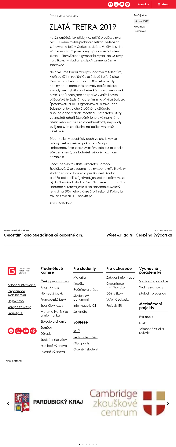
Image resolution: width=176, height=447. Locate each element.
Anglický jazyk (51, 287)
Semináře (80, 311)
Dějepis (46, 333)
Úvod (53, 15)
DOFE (143, 323)
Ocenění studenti (85, 349)
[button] (8, 403)
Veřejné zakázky (19, 307)
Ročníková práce (85, 289)
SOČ (76, 331)
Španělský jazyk (52, 305)
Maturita (79, 277)
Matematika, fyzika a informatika (54, 313)
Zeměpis (47, 327)
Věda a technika (85, 337)
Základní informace (22, 285)
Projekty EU (15, 313)
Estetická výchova (54, 346)
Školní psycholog (151, 287)
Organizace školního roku (17, 293)
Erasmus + (146, 317)
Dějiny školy (16, 301)
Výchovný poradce (153, 281)
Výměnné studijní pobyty (151, 331)
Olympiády (81, 343)
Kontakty (143, 4)
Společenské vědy (54, 340)
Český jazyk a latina (55, 281)
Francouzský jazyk (53, 299)
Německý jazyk (52, 293)
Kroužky (78, 283)
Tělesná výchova (53, 352)
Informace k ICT (84, 305)
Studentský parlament (81, 297)
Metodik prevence (152, 293)
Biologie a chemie (53, 321)
